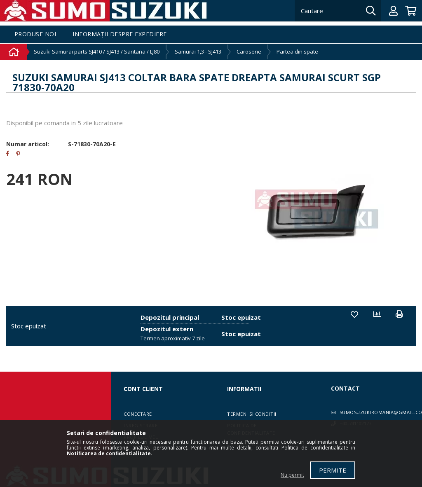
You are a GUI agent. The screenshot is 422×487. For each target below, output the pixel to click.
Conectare (138, 414)
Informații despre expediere (120, 34)
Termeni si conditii (252, 414)
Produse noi (35, 34)
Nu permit (292, 474)
